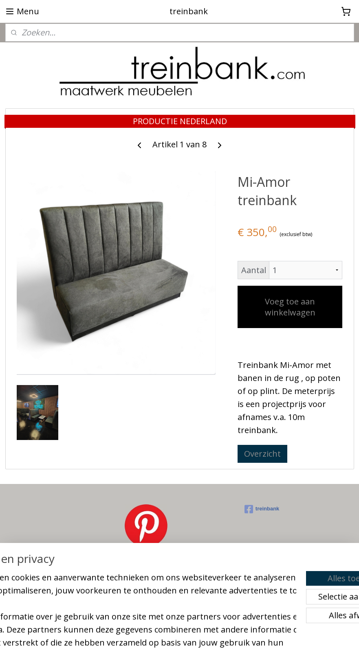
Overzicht (262, 454)
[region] (126, 602)
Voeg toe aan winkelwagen (290, 307)
